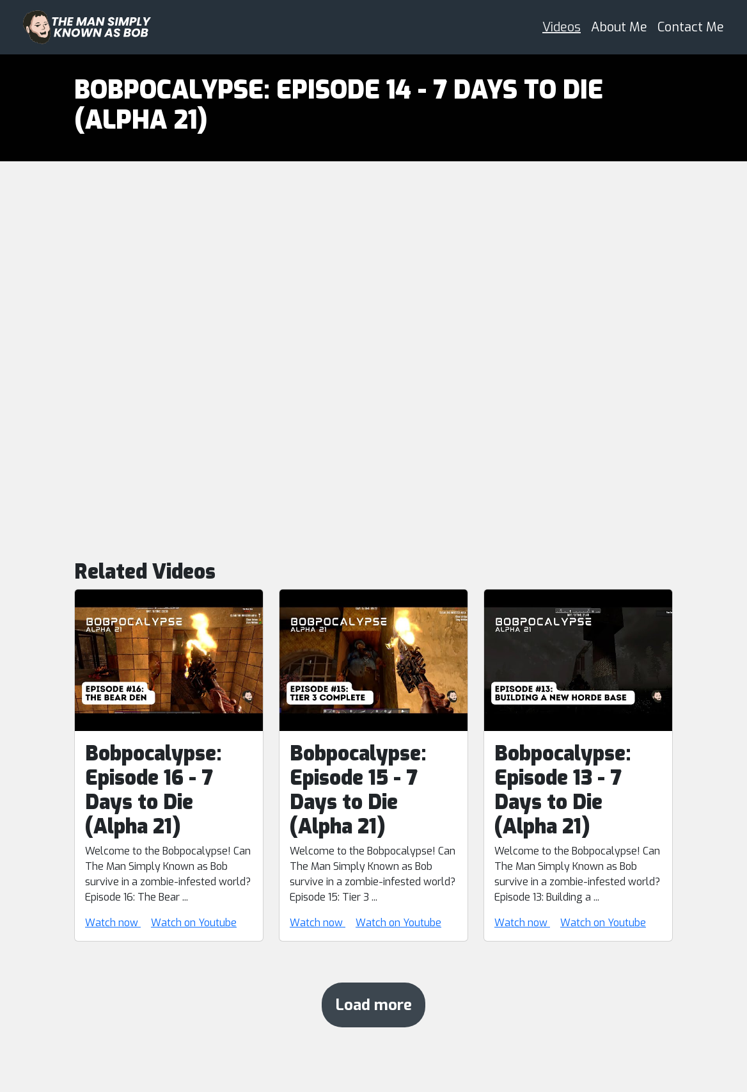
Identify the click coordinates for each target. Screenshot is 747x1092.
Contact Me (690, 27)
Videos (561, 27)
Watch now (113, 922)
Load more (373, 1005)
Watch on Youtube (194, 922)
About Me (619, 27)
